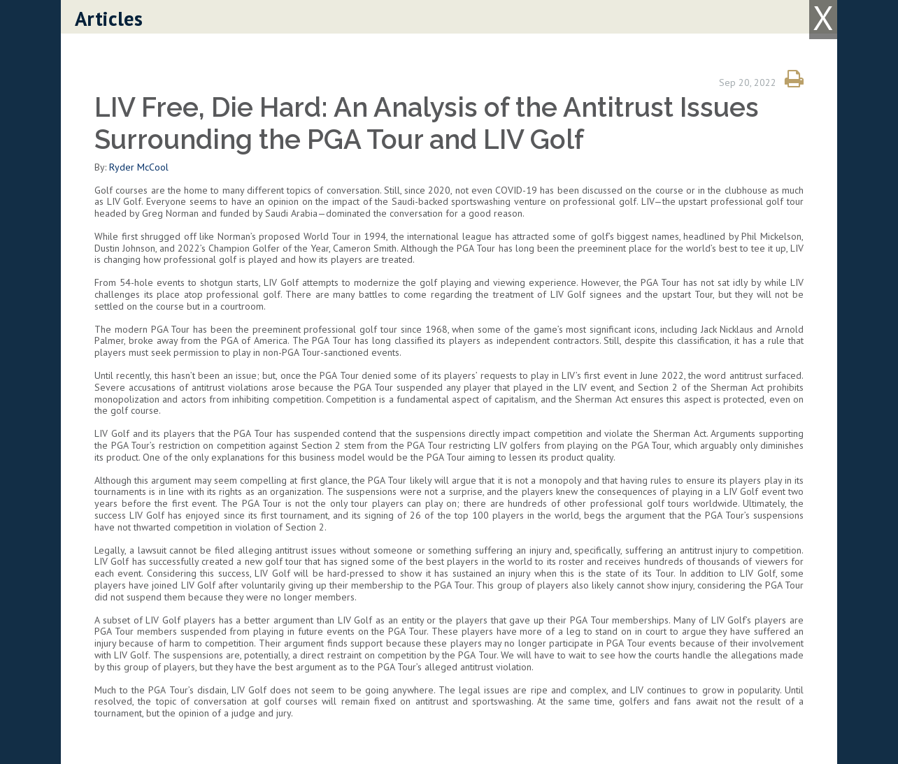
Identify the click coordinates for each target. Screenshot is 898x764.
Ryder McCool (139, 167)
